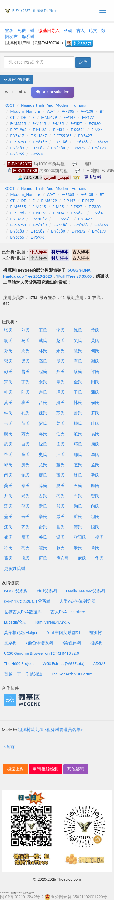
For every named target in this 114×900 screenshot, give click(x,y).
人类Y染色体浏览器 (77, 601)
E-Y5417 (17, 135)
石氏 (78, 485)
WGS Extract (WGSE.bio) (64, 663)
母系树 (28, 36)
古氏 (43, 496)
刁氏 (60, 496)
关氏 (43, 537)
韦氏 (8, 423)
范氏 (78, 433)
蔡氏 (78, 371)
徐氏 (78, 351)
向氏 (95, 506)
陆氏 (25, 392)
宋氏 (8, 382)
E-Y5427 (85, 135)
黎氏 (8, 433)
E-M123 (39, 129)
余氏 (43, 382)
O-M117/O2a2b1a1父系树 (27, 601)
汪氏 (60, 454)
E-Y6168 (81, 141)
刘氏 (25, 330)
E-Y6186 (60, 141)
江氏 (8, 527)
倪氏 (25, 558)
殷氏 (60, 506)
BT (102, 111)
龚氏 (8, 485)
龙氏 (43, 465)
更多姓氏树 (14, 568)
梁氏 (25, 361)
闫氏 (8, 475)
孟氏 (95, 465)
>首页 (9, 747)
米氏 (78, 547)
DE (23, 117)
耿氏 (60, 547)
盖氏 (8, 516)
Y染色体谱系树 (39, 643)
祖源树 (95, 632)
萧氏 (95, 330)
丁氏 (25, 382)
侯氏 (95, 402)
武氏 (8, 444)
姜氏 (60, 423)
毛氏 (95, 475)
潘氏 (95, 392)
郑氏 (60, 371)
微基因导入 (49, 30)
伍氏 (78, 465)
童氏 (25, 454)
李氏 (60, 330)
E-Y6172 (78, 148)
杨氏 (8, 340)
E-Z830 (95, 123)
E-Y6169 (101, 141)
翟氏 (43, 547)
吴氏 (78, 340)
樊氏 (99, 537)
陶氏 (78, 506)
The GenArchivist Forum (71, 674)
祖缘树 (96, 643)
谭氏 (60, 475)
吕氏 (43, 402)
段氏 (95, 527)
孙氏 (8, 351)
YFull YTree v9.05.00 (74, 276)
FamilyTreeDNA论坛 (52, 622)
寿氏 (25, 516)
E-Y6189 (40, 141)
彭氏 (8, 371)
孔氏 (25, 413)
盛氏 (8, 537)
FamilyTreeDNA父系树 (85, 591)
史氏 (43, 454)
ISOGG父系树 (16, 591)
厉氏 (43, 558)
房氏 (25, 465)
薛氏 (43, 485)
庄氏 (60, 444)
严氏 (78, 496)
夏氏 (60, 485)
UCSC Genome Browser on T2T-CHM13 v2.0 (41, 653)
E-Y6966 (17, 154)
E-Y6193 (99, 148)
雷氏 (43, 506)
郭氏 (8, 361)
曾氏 (78, 413)
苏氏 (60, 413)
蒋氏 (43, 433)
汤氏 (8, 506)
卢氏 (43, 392)
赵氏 (60, 340)
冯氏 (60, 392)
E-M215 (39, 123)
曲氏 (60, 527)
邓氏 (78, 444)
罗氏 (95, 413)
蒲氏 (25, 506)
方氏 (25, 433)
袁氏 (95, 433)
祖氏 (95, 516)
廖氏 (43, 475)
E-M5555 (18, 123)
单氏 (95, 454)
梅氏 (25, 547)
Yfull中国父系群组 (63, 632)
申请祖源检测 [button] (45, 769)
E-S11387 (39, 135)
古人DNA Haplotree (67, 611)
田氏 (95, 382)
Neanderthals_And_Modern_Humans (53, 105)
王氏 (43, 330)
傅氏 (78, 527)
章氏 (95, 547)
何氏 (95, 351)
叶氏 (95, 423)
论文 (93, 30)
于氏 (78, 392)
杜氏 (8, 392)
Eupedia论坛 (15, 622)
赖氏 (78, 423)
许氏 (95, 371)
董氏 (60, 465)
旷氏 (78, 516)
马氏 (25, 340)
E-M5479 (49, 117)
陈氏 (78, 330)
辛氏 (43, 516)
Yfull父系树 (47, 591)
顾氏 (95, 485)
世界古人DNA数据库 (23, 611)
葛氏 (8, 558)
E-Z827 (76, 123)
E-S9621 (78, 129)
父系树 (10, 643)
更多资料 (92, 177)
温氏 (60, 537)
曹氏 (25, 371)
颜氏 (25, 537)
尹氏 (8, 496)
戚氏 (60, 516)
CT (12, 117)
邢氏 (78, 454)
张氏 (8, 330)
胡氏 (60, 361)
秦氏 (25, 485)
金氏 (78, 382)
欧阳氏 (80, 537)
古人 (80, 30)
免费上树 (25, 30)
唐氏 (78, 361)
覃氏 (60, 382)
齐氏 (25, 527)
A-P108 (87, 111)
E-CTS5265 (62, 135)
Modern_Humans (25, 111)
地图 (88, 163)
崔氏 (25, 402)
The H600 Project (19, 663)
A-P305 (68, 111)
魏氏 (43, 413)
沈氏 (43, 444)
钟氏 (8, 413)
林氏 (43, 351)
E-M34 (58, 129)
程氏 (43, 371)
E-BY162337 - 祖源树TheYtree (34, 11)
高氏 (43, 361)
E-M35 (58, 123)
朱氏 (60, 351)
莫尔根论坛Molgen (21, 632)
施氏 (25, 475)
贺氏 (95, 496)
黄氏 (95, 340)
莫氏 (8, 402)
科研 (68, 30)
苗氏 (25, 423)
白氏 (25, 444)
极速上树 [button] (15, 769)
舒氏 (78, 475)
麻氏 (82, 558)
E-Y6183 (17, 148)
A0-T (51, 111)
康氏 (95, 444)
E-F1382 (38, 148)
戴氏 (43, 340)
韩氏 (78, 402)
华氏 (99, 558)
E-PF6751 (18, 141)
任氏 (60, 433)
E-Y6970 (37, 154)
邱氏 (8, 465)
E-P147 (69, 117)
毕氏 (8, 454)
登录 (9, 30)
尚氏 (25, 496)
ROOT (9, 105)
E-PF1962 (18, 129)
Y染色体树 (71, 643)
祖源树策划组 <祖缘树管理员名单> (50, 729)
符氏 (8, 547)
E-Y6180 (58, 148)
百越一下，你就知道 (23, 674)
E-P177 (88, 117)
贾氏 (43, 423)
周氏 (25, 351)
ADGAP (99, 663)
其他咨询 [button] (75, 769)
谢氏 (95, 361)
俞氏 (43, 527)
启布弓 (62, 558)
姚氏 (60, 402)
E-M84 (97, 129)
